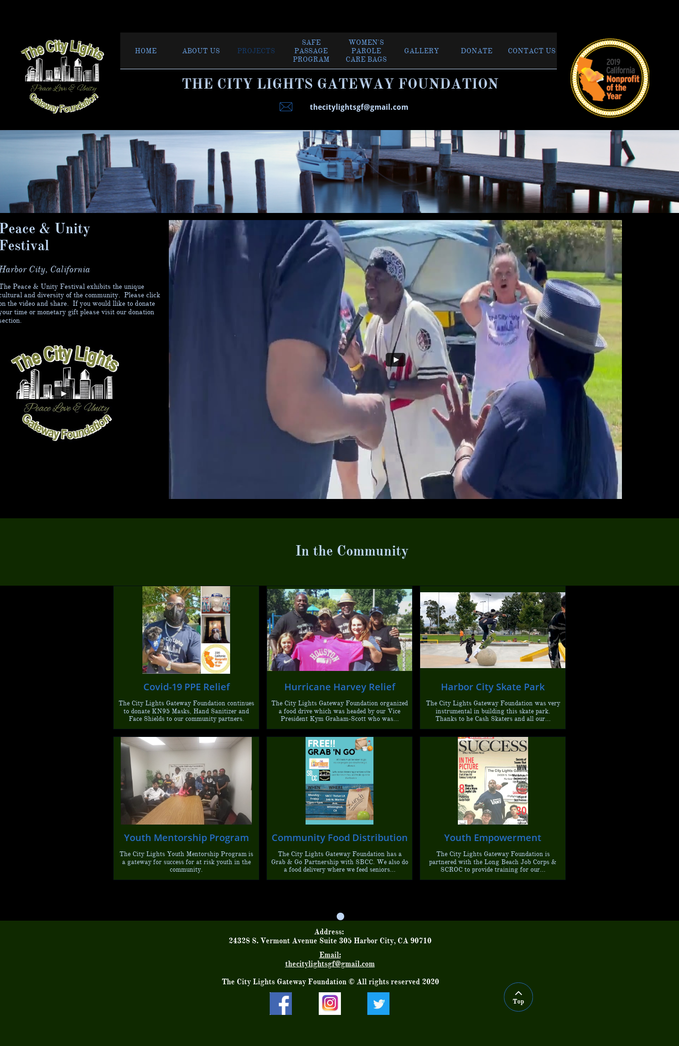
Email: (330, 955)
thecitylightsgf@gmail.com (330, 964)
